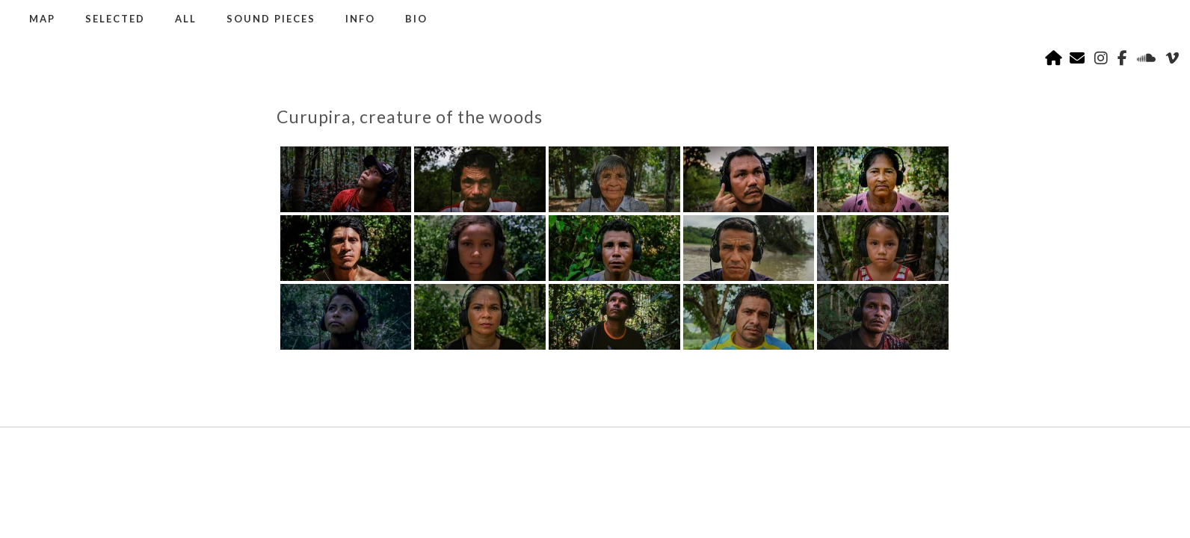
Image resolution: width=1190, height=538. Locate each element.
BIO (416, 19)
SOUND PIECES (270, 19)
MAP (42, 19)
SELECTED (115, 19)
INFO (360, 19)
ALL (186, 19)
